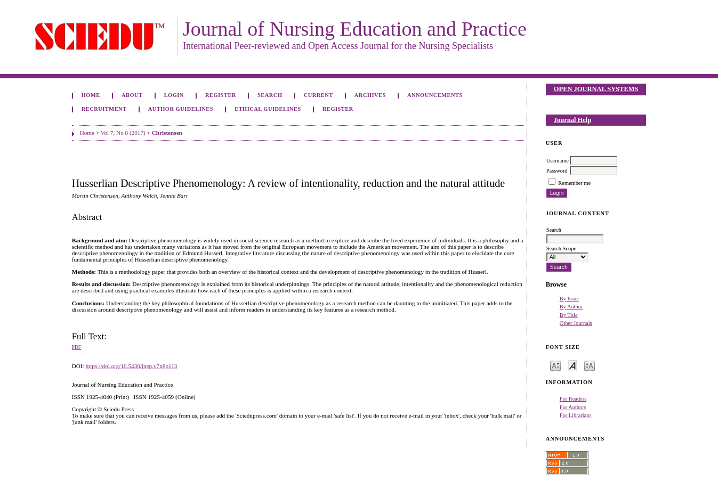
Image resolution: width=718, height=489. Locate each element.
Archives (370, 95)
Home (91, 95)
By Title (569, 315)
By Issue (569, 298)
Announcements (435, 95)
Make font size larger (589, 365)
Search (269, 95)
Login (174, 95)
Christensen (167, 132)
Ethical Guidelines (268, 109)
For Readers (573, 399)
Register (220, 95)
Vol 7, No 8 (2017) (123, 132)
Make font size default (572, 365)
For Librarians (576, 415)
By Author (571, 306)
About (132, 95)
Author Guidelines (180, 109)
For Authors (573, 407)
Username (557, 161)
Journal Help (572, 120)
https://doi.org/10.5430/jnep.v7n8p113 (131, 366)
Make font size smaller (555, 365)
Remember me (574, 183)
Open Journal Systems (596, 89)
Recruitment (104, 109)
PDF (76, 347)
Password (557, 171)
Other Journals (576, 323)
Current (318, 95)
